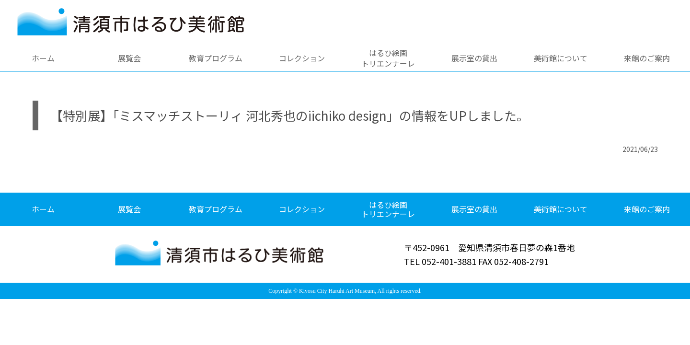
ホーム (43, 58)
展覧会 (129, 58)
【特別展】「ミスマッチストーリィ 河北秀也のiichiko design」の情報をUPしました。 (289, 115)
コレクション (302, 58)
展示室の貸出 (474, 58)
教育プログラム (215, 58)
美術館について (560, 58)
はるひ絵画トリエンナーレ (388, 58)
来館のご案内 (647, 58)
